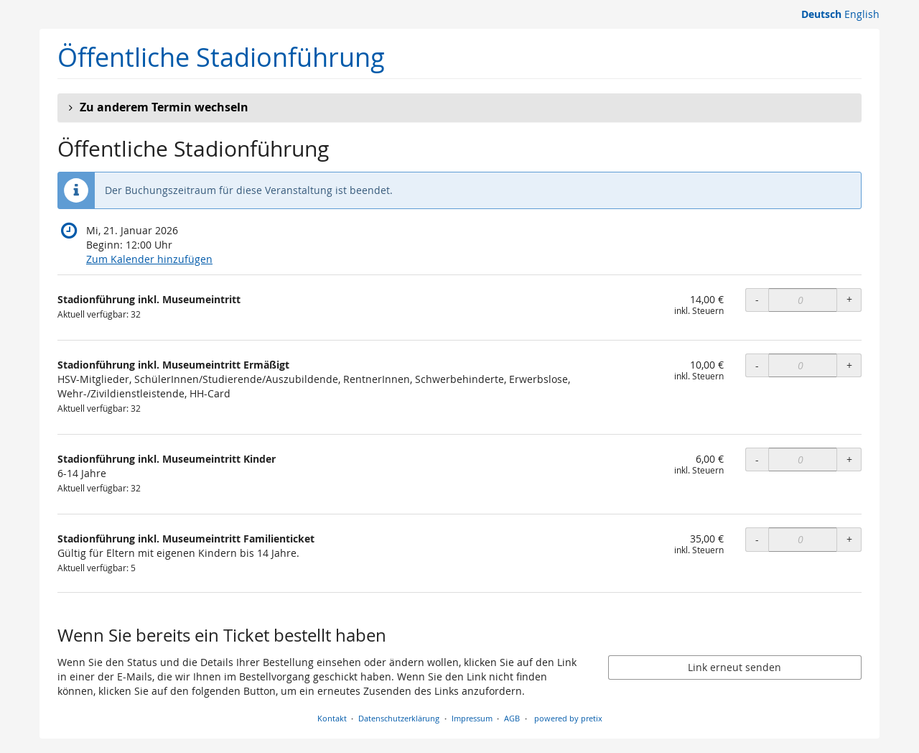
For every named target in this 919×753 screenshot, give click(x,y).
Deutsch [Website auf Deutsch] (821, 14)
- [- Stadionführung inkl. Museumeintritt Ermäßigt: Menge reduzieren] (757, 365)
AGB (512, 718)
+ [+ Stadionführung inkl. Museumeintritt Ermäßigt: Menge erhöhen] (849, 365)
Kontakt (332, 718)
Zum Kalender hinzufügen (149, 259)
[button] (459, 107)
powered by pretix (568, 718)
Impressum (472, 718)
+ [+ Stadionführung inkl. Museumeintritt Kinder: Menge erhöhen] (849, 459)
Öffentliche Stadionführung (221, 57)
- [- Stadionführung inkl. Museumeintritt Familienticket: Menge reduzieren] (757, 539)
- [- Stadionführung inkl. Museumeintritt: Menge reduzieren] (757, 299)
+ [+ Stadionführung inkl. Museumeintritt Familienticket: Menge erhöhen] (849, 539)
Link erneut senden (734, 667)
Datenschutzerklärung (398, 718)
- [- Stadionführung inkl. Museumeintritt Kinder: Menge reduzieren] (757, 459)
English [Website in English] (862, 14)
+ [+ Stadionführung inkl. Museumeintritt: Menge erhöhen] (849, 299)
